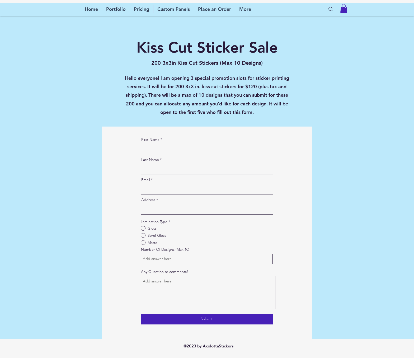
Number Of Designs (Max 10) (165, 249)
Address (148, 200)
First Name (150, 139)
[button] (343, 8)
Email (145, 180)
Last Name (150, 159)
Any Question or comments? (164, 271)
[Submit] (207, 319)
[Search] (330, 9)
